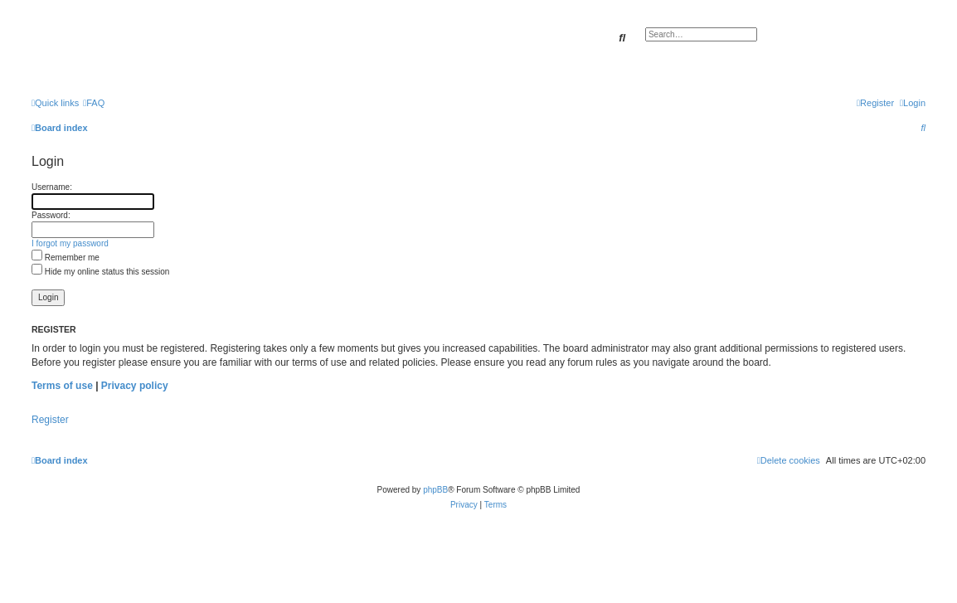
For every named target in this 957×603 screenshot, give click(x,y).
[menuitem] (93, 103)
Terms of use (62, 385)
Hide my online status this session (100, 271)
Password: (51, 215)
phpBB (435, 489)
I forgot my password (70, 243)
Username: (52, 187)
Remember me (66, 257)
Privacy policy (134, 385)
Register (50, 420)
